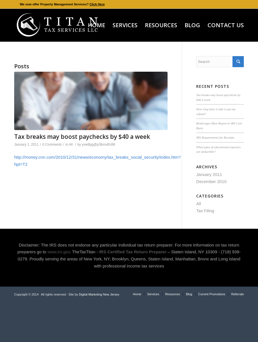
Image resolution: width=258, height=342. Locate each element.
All (71, 144)
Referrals (237, 294)
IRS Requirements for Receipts (215, 137)
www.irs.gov (58, 251)
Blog (189, 294)
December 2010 (211, 181)
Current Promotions (211, 294)
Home (137, 294)
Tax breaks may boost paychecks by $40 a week (82, 137)
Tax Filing (205, 210)
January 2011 (209, 174)
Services (153, 294)
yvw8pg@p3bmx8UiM (98, 144)
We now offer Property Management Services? (62, 4)
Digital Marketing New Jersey (99, 294)
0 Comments (52, 144)
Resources (172, 294)
